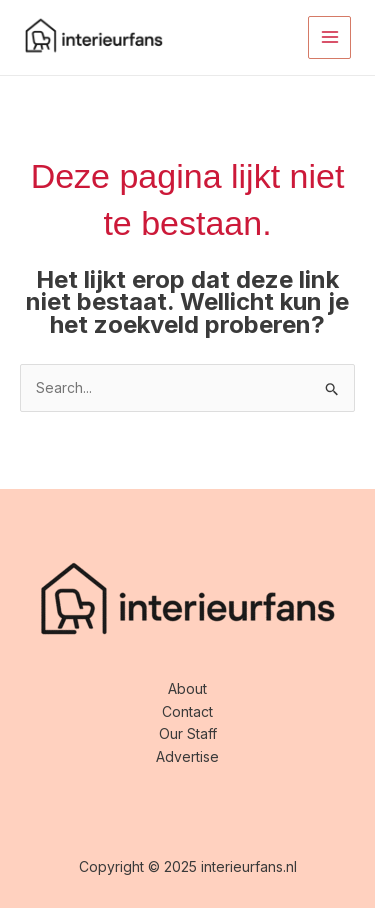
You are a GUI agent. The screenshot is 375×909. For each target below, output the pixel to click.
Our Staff (188, 733)
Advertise (187, 756)
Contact (187, 711)
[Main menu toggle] (329, 37)
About (187, 688)
